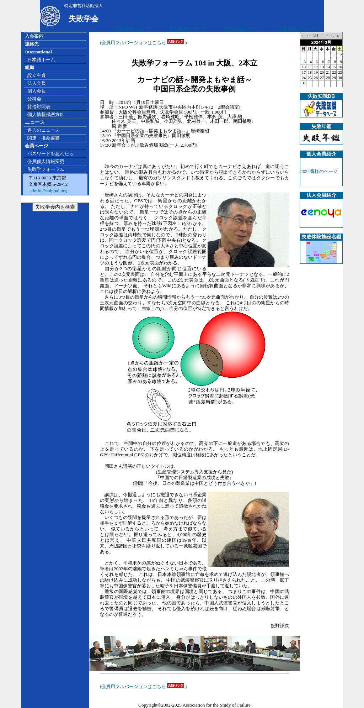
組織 (29, 67)
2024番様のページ (319, 171)
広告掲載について (132, 28)
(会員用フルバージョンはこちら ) (143, 42)
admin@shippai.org (47, 190)
